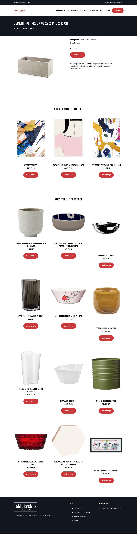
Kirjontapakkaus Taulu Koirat (106, 470)
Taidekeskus (60, 10)
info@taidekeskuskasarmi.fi (113, 3)
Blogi (108, 10)
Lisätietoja (77, 55)
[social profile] (28, 3)
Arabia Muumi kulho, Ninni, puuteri (68, 316)
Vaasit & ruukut (28, 28)
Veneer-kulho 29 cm (106, 255)
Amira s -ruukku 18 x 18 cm (106, 401)
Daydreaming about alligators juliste (68, 165)
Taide (18, 28)
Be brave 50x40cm (31, 165)
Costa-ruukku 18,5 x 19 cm (106, 328)
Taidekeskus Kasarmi (77, 10)
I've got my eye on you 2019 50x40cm (106, 165)
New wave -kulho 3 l (68, 401)
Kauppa (118, 10)
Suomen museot (96, 10)
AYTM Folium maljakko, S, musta (30, 316)
